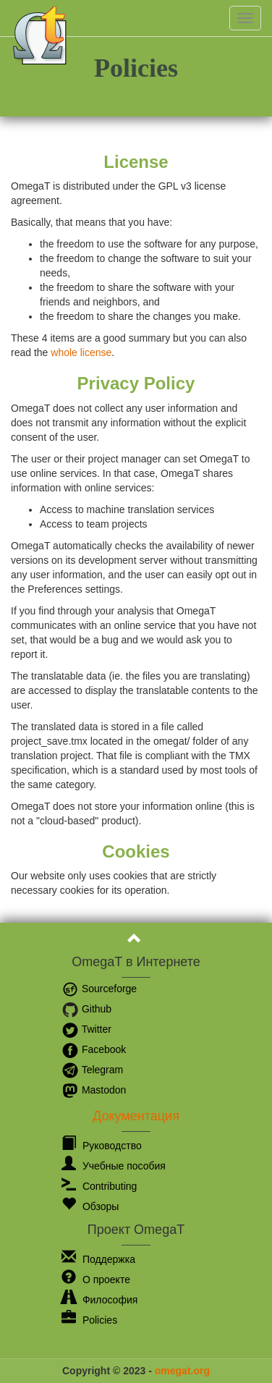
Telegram (92, 1069)
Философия (99, 1300)
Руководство (101, 1145)
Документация (136, 1116)
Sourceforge (99, 988)
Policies (89, 1320)
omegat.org (182, 1370)
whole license (81, 352)
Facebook (93, 1049)
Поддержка (98, 1259)
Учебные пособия (113, 1166)
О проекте (95, 1279)
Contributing (99, 1186)
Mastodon (93, 1090)
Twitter (86, 1029)
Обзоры (90, 1206)
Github (86, 1009)
